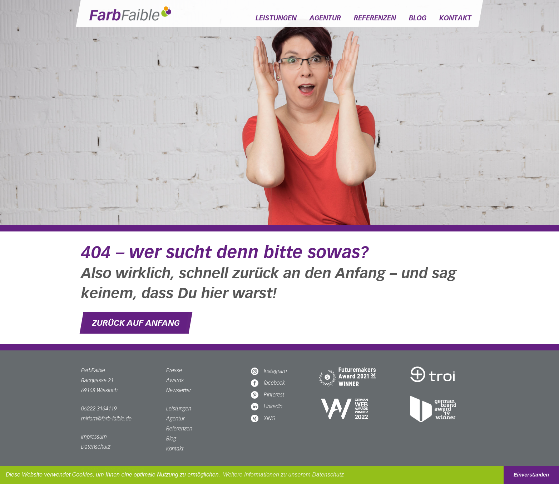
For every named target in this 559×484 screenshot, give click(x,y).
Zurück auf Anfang (136, 323)
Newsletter (178, 390)
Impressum (94, 436)
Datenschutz (95, 446)
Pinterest (268, 394)
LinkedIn (266, 406)
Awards (175, 380)
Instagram (269, 371)
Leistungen (276, 18)
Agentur (325, 18)
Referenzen (375, 18)
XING (263, 418)
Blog (417, 18)
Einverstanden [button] (531, 475)
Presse (174, 370)
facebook (268, 382)
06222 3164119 (99, 408)
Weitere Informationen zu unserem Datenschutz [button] (283, 474)
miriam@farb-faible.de (106, 418)
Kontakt (455, 18)
